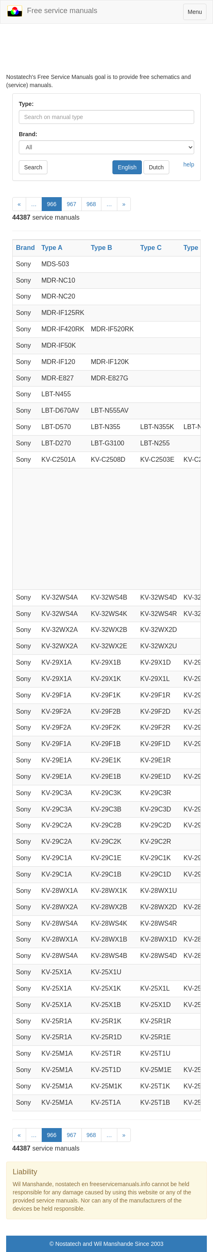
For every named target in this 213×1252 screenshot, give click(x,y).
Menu (196, 13)
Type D (194, 247)
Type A (52, 247)
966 (51, 204)
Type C (150, 247)
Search (33, 167)
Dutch (156, 167)
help (189, 164)
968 (91, 204)
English (127, 167)
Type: (26, 104)
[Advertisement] (106, 52)
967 (71, 204)
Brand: (28, 134)
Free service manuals (52, 11)
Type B (101, 247)
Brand (25, 247)
